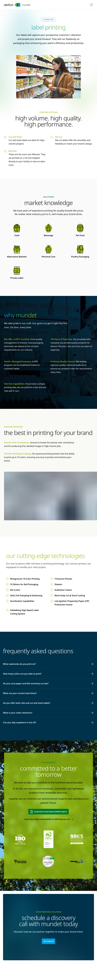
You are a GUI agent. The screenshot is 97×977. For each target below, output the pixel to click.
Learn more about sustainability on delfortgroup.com (48, 819)
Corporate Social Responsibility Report (48, 811)
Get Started (48, 941)
